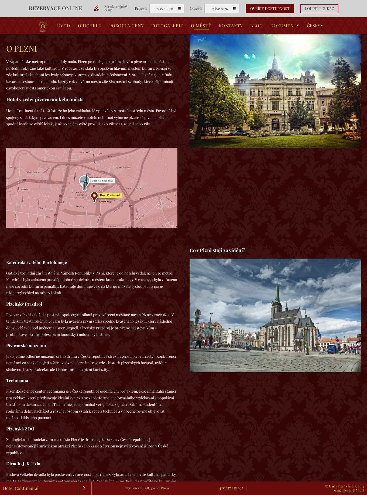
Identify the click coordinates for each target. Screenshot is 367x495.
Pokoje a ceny (126, 25)
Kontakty (231, 25)
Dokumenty (284, 25)
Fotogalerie (167, 25)
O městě (201, 25)
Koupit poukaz (319, 8)
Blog (256, 25)
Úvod (63, 25)
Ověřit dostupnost (270, 8)
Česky (313, 25)
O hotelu (90, 25)
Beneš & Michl (353, 490)
